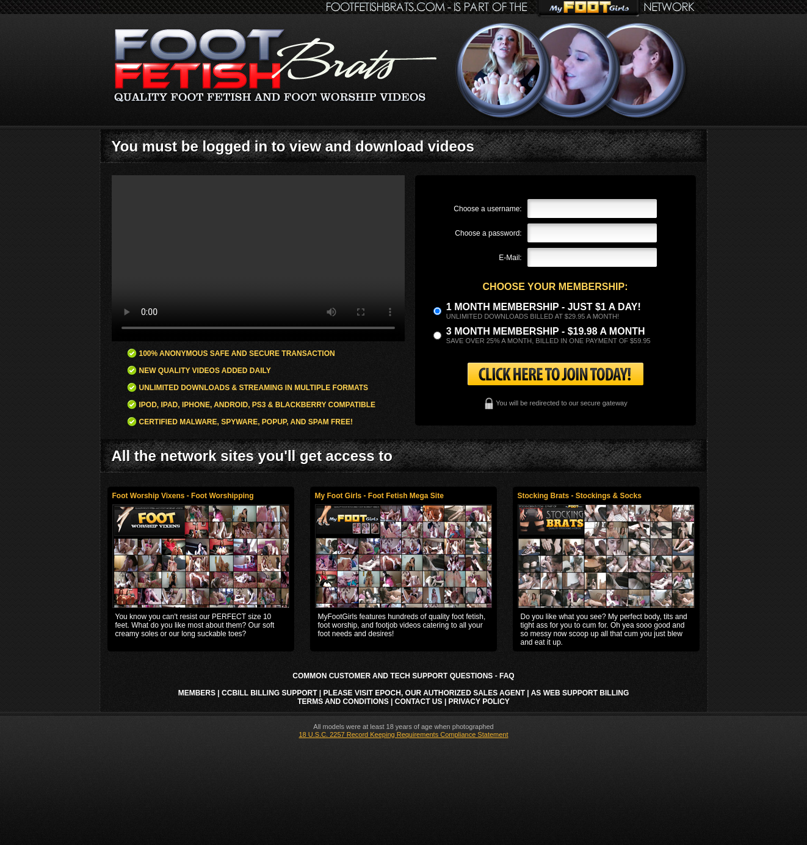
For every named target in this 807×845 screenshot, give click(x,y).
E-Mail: (510, 257)
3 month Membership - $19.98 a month (545, 331)
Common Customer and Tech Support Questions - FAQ (403, 676)
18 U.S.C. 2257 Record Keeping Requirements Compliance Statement (403, 734)
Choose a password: (488, 233)
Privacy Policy (479, 701)
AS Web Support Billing (580, 693)
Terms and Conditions (343, 701)
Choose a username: (487, 209)
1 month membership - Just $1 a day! (543, 307)
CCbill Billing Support (269, 693)
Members (196, 693)
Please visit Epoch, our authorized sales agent (424, 693)
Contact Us (419, 701)
